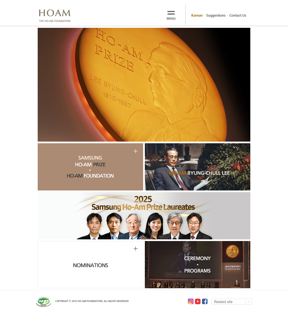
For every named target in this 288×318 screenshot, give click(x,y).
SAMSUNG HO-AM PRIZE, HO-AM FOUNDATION (90, 166)
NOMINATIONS (90, 264)
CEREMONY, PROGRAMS (197, 264)
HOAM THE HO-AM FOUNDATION (54, 16)
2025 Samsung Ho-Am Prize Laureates (144, 215)
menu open (172, 15)
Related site (223, 301)
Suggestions (216, 15)
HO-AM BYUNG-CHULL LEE (197, 166)
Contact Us (238, 15)
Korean (197, 15)
